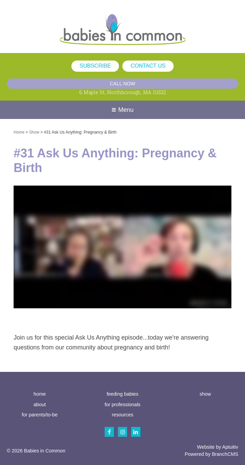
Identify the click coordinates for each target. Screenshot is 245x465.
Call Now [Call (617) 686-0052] (122, 83)
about (40, 404)
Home (19, 132)
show (205, 394)
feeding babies (123, 394)
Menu (123, 109)
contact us (147, 66)
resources (122, 414)
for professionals (123, 404)
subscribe (95, 66)
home (40, 394)
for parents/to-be (40, 414)
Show (34, 132)
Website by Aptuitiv (217, 447)
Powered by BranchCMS (211, 454)
